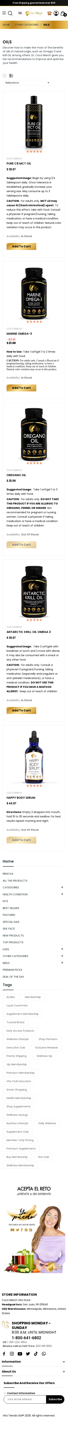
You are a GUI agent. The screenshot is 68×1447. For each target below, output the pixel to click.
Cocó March (14, 159)
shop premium (48, 1039)
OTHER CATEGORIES (15, 956)
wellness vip (44, 1056)
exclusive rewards (46, 1047)
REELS (6, 963)
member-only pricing (20, 1140)
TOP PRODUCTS (13, 942)
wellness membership (20, 1165)
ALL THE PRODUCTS (15, 881)
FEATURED (9, 915)
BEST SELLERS (11, 908)
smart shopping (17, 1089)
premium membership (21, 1073)
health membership (19, 1098)
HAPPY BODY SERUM (21, 798)
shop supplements (18, 1106)
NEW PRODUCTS (13, 935)
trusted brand (15, 1022)
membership (33, 997)
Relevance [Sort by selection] (28, 83)
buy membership (17, 1157)
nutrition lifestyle (17, 1123)
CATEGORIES (11, 887)
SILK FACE (9, 928)
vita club (43, 1157)
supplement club (18, 1132)
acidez (11, 997)
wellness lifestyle (18, 1039)
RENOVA (8, 874)
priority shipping (16, 1056)
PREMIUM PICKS (12, 970)
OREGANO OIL (16, 475)
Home (8, 861)
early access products (20, 1031)
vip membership (17, 1064)
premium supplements (21, 1148)
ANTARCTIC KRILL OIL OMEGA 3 (29, 632)
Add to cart (21, 246)
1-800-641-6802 (26, 1338)
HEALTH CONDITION (15, 894)
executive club (16, 1047)
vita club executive (19, 1081)
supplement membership (23, 1014)
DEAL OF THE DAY (13, 977)
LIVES (6, 949)
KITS (5, 901)
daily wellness (47, 1123)
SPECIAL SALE (11, 922)
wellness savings (17, 1115)
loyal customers (17, 1005)
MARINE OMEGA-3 (19, 334)
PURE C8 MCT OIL (19, 164)
